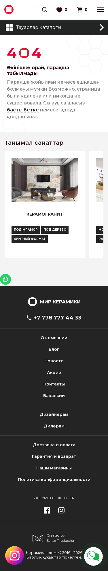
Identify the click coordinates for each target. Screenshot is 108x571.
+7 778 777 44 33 (54, 317)
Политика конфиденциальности (54, 479)
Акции (54, 372)
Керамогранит (44, 214)
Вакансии (54, 395)
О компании (54, 337)
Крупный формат (30, 239)
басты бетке (23, 110)
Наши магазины (54, 468)
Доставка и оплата (54, 445)
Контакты (54, 384)
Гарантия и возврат (54, 456)
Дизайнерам (54, 414)
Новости (54, 361)
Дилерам (54, 426)
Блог (54, 349)
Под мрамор (26, 230)
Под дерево (54, 230)
